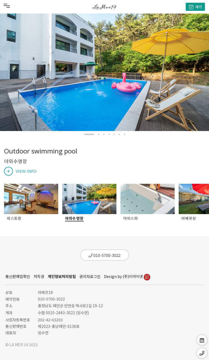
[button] (89, 134)
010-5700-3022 (104, 255)
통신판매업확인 (17, 276)
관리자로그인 (89, 276)
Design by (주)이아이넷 (127, 276)
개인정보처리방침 (62, 276)
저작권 (39, 276)
